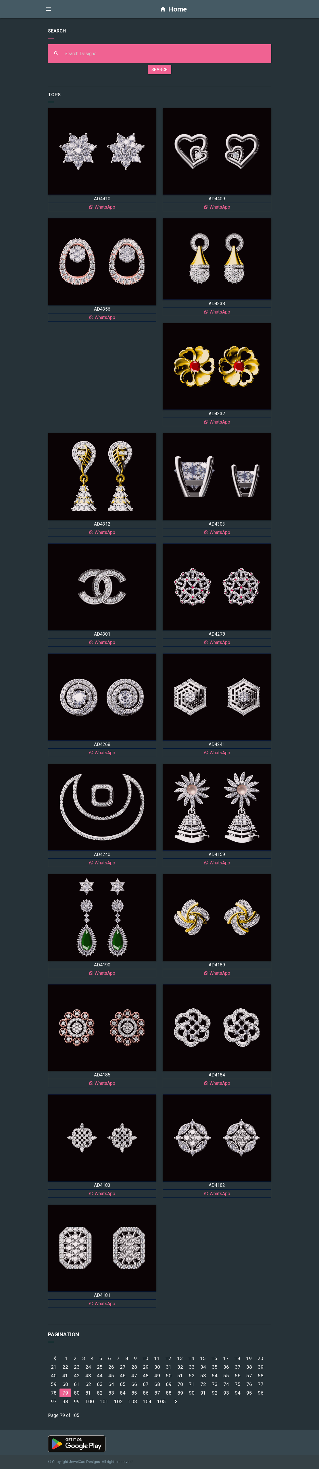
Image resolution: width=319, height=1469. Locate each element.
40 (54, 1375)
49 (157, 1375)
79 (65, 1393)
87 (157, 1393)
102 (118, 1401)
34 (203, 1367)
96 (261, 1393)
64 (111, 1384)
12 (168, 1358)
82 (100, 1393)
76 (249, 1384)
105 (161, 1401)
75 (238, 1384)
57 (249, 1375)
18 (237, 1358)
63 (100, 1384)
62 (88, 1384)
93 (226, 1393)
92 (215, 1393)
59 (54, 1384)
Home (173, 9)
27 (123, 1367)
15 (203, 1358)
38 (249, 1367)
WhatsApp (102, 207)
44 (100, 1375)
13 (180, 1358)
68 (157, 1384)
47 (134, 1375)
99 (77, 1401)
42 (77, 1375)
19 (249, 1358)
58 (261, 1375)
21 (54, 1367)
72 (203, 1384)
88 (169, 1393)
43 (88, 1375)
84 (123, 1393)
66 (134, 1384)
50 (169, 1375)
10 (145, 1358)
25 (100, 1367)
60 (65, 1384)
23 (77, 1367)
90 (192, 1393)
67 (146, 1384)
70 (180, 1384)
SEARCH (159, 69)
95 (249, 1393)
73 (215, 1384)
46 (123, 1375)
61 (77, 1384)
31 (169, 1367)
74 (226, 1384)
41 (65, 1375)
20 (260, 1358)
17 (226, 1358)
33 (192, 1367)
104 (147, 1401)
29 (146, 1367)
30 (157, 1367)
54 (215, 1375)
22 (65, 1367)
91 (203, 1393)
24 (88, 1367)
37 (238, 1367)
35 (215, 1367)
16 (214, 1358)
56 (238, 1375)
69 (169, 1384)
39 (261, 1367)
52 (192, 1375)
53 (203, 1375)
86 (146, 1393)
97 (54, 1401)
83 (111, 1393)
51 (180, 1375)
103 (132, 1401)
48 (146, 1375)
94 (238, 1393)
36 (226, 1367)
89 (180, 1393)
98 (65, 1401)
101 (104, 1401)
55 (226, 1375)
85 (134, 1393)
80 (77, 1393)
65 (123, 1384)
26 (111, 1367)
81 (88, 1393)
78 (54, 1393)
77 (261, 1384)
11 (157, 1358)
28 (134, 1367)
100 (89, 1401)
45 (111, 1375)
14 (191, 1358)
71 (192, 1384)
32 (180, 1367)
